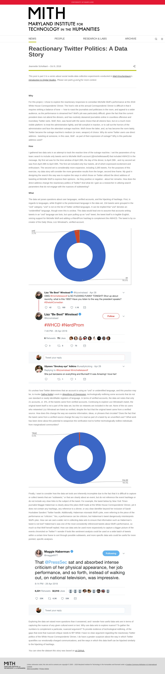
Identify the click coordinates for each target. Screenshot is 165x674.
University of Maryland (82, 2)
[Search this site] (156, 39)
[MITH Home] (82, 19)
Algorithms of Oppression (74, 394)
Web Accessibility (32, 669)
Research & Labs (95, 38)
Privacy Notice (44, 669)
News (32, 38)
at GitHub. (80, 650)
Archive (130, 38)
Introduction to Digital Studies (42, 80)
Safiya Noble (47, 394)
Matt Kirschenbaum (122, 76)
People (60, 38)
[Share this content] (134, 66)
